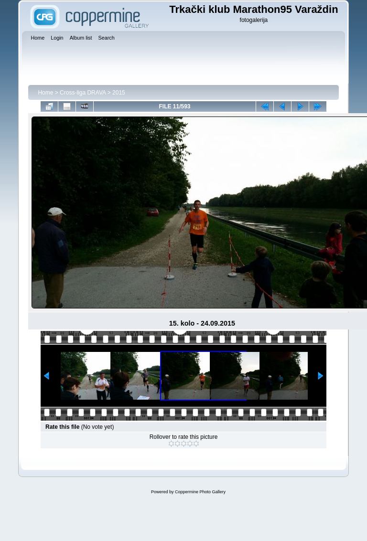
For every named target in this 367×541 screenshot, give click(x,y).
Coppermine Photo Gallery (200, 491)
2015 (118, 92)
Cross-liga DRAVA (83, 92)
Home (45, 92)
